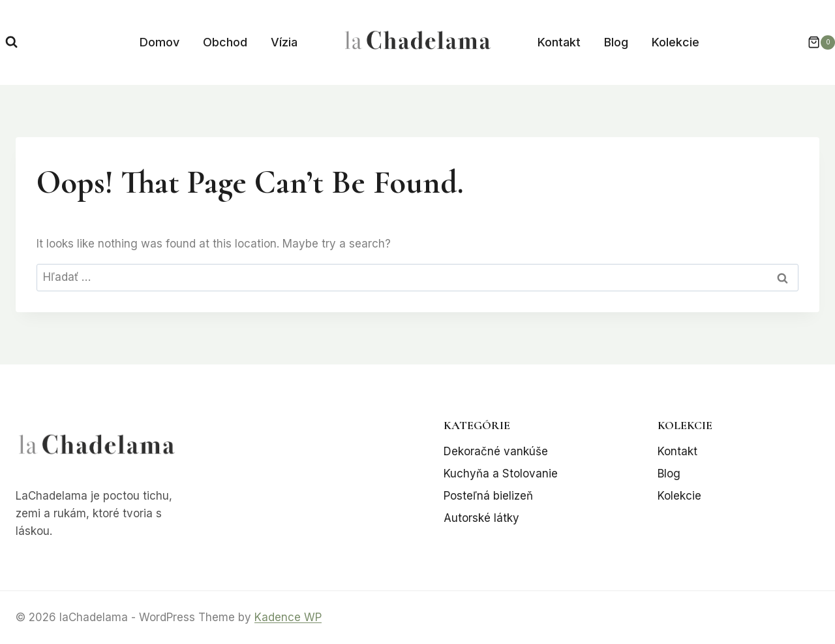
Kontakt (559, 42)
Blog (616, 42)
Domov (159, 42)
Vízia (284, 42)
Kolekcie (675, 42)
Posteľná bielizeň (488, 495)
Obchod (225, 42)
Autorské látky (481, 517)
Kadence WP (288, 617)
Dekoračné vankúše (496, 451)
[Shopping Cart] (815, 42)
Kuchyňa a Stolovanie (501, 473)
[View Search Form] (11, 42)
